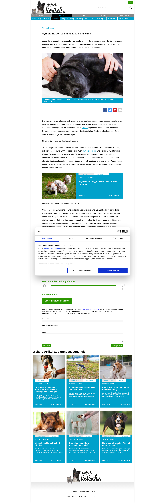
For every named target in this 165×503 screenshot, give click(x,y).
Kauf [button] (86, 19)
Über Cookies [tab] (118, 238)
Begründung (47, 332)
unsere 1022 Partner (52, 248)
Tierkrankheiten (48, 28)
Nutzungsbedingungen (91, 309)
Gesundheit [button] (55, 19)
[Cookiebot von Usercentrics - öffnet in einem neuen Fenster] (118, 231)
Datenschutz (85, 491)
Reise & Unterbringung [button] (97, 19)
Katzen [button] (82, 15)
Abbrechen (46, 346)
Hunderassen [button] (112, 19)
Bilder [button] (127, 19)
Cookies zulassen (112, 270)
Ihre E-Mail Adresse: (50, 325)
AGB (93, 491)
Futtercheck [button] (123, 15)
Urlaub (85, 128)
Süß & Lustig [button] (36, 19)
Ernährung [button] (79, 19)
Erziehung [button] (46, 19)
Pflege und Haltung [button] (67, 19)
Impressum (74, 491)
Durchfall (86, 151)
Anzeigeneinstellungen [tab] (94, 238)
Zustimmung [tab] (47, 238)
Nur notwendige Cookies (82, 270)
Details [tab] (70, 238)
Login (130, 3)
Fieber (93, 151)
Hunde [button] (62, 15)
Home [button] (41, 15)
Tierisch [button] (103, 15)
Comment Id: (47, 319)
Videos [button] (121, 19)
